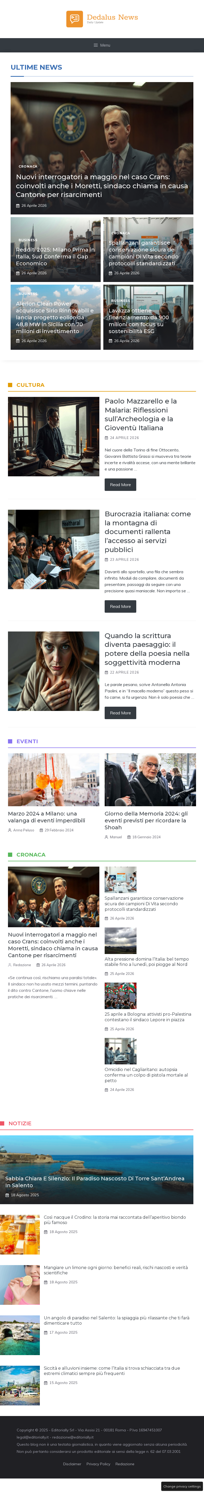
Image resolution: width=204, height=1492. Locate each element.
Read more (120, 484)
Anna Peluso (23, 830)
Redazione (22, 965)
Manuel (116, 837)
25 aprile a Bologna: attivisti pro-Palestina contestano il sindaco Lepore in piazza (148, 1017)
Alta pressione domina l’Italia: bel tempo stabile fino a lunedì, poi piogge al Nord (147, 962)
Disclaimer (72, 1464)
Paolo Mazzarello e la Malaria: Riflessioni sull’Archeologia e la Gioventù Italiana (141, 414)
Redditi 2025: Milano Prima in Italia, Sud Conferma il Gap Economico (55, 257)
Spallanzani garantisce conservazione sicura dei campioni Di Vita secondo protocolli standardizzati (144, 904)
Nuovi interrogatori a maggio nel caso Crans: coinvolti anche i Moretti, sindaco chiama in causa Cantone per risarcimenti (102, 186)
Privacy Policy (98, 1464)
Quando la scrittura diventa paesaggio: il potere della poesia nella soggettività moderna (147, 649)
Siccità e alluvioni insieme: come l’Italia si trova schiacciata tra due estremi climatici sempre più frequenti (112, 1371)
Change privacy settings (182, 1486)
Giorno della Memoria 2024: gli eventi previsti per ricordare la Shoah (146, 820)
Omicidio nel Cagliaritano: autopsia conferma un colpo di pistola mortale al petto (146, 1075)
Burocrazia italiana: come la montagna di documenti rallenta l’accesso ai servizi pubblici (148, 532)
